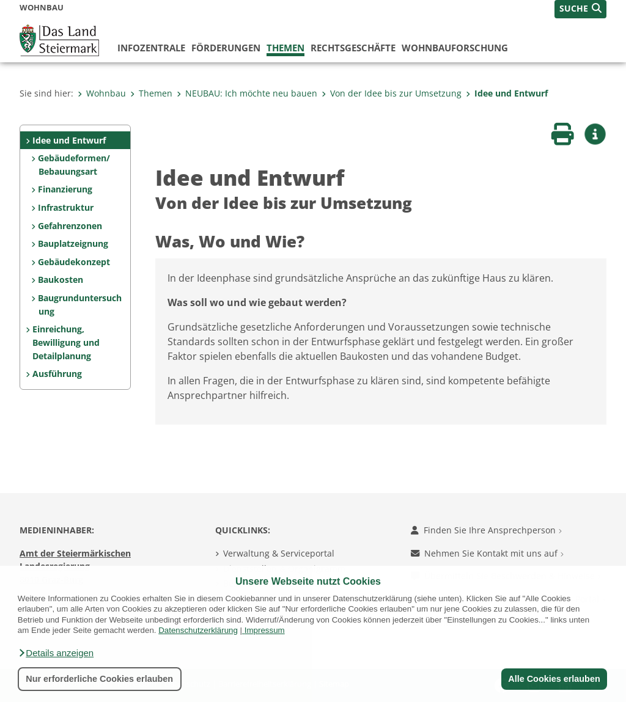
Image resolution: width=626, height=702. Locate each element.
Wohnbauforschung (455, 48)
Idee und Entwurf (507, 93)
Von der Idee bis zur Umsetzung (392, 93)
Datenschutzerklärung (198, 630)
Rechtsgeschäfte (353, 48)
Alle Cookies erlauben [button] (554, 679)
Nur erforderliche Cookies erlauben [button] (99, 679)
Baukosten (60, 279)
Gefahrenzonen (70, 226)
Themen (285, 48)
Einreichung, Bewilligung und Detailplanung (66, 342)
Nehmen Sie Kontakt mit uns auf (487, 553)
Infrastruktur (66, 207)
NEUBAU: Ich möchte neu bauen (247, 93)
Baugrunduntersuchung (80, 304)
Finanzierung (65, 189)
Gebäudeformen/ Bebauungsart (74, 164)
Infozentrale (151, 48)
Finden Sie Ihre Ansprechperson (486, 530)
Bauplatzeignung (73, 243)
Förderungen (225, 48)
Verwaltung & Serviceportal (278, 553)
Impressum (265, 630)
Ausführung (57, 373)
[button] (56, 653)
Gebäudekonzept (74, 262)
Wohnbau (102, 93)
